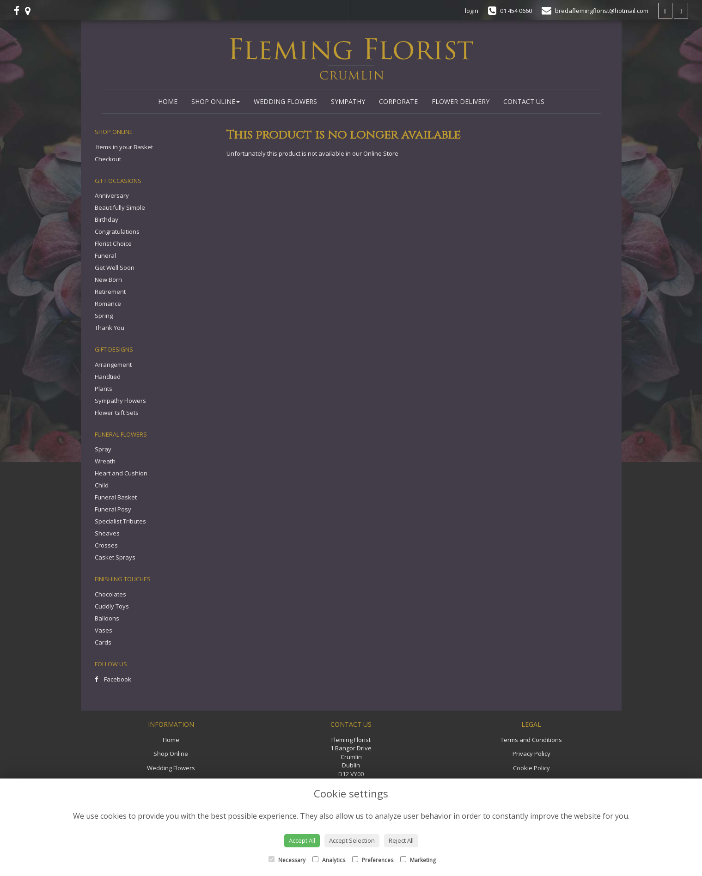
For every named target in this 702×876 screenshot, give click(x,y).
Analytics (328, 860)
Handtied (108, 376)
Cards (103, 642)
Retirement (110, 291)
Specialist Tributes (120, 521)
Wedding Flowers (285, 101)
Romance (108, 303)
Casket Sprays (115, 557)
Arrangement (113, 364)
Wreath (105, 461)
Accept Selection (352, 840)
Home (167, 101)
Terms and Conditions (531, 740)
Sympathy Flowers (120, 400)
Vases (103, 630)
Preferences (372, 860)
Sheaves (107, 533)
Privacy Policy (531, 753)
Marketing (418, 860)
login (471, 10)
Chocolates (110, 594)
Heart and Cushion (121, 473)
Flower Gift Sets (117, 412)
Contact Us (523, 101)
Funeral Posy (113, 509)
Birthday (106, 219)
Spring (104, 315)
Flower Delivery (460, 101)
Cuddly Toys (112, 606)
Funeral (105, 255)
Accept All (302, 840)
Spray (103, 449)
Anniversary (112, 195)
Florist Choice (113, 243)
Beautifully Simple (120, 207)
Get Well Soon (114, 267)
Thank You (109, 327)
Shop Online (215, 101)
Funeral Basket (116, 497)
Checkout (108, 159)
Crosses (106, 545)
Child (102, 485)
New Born (108, 279)
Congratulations (117, 231)
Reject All (401, 840)
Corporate (398, 101)
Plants (103, 388)
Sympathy (348, 101)
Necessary (287, 860)
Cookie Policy (531, 768)
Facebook (113, 679)
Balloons (107, 618)
